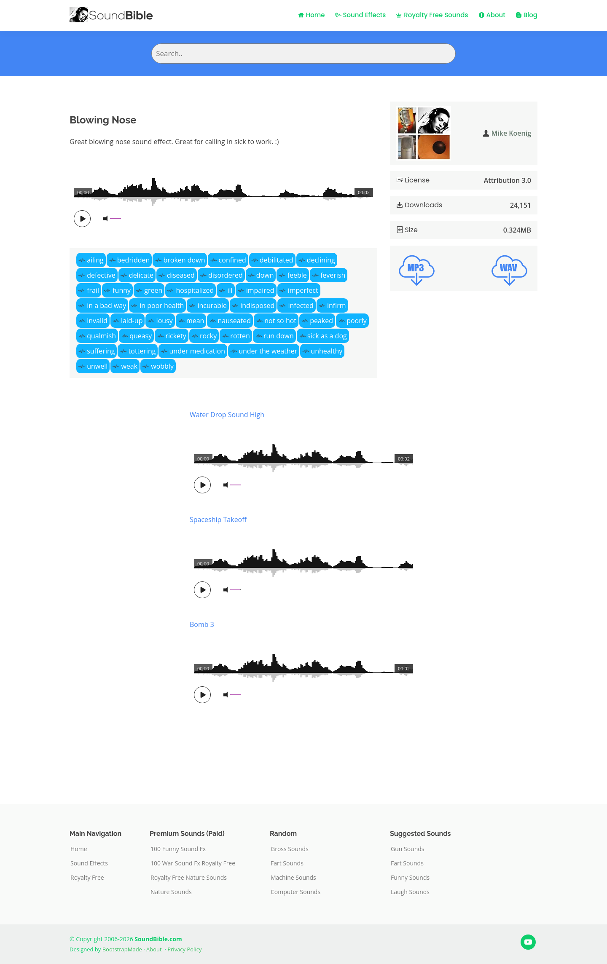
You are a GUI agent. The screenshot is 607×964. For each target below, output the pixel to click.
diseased (181, 275)
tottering (142, 351)
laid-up (132, 320)
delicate (141, 275)
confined (232, 260)
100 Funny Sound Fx (178, 849)
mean (195, 320)
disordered (225, 275)
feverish (332, 275)
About (491, 15)
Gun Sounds (407, 849)
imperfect (303, 290)
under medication (197, 351)
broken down (184, 260)
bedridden (133, 260)
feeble (297, 275)
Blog (526, 15)
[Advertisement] (123, 594)
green (153, 290)
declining (321, 260)
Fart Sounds (287, 863)
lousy (164, 320)
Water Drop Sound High (227, 414)
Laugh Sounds (410, 892)
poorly (356, 320)
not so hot (280, 320)
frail (93, 290)
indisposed (257, 305)
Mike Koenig (511, 133)
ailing (95, 260)
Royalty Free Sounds (432, 15)
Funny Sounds (410, 878)
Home (311, 15)
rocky (208, 335)
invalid (97, 320)
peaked (321, 320)
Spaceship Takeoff (218, 519)
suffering (101, 351)
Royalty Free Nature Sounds (188, 878)
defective (101, 275)
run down (278, 335)
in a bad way (106, 305)
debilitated (276, 260)
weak (129, 366)
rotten (240, 335)
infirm (336, 305)
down (265, 275)
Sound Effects (360, 15)
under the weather (268, 351)
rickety (175, 335)
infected (300, 305)
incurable (212, 305)
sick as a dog (327, 335)
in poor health (162, 305)
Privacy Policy (184, 949)
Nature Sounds (171, 892)
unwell (97, 366)
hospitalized (195, 290)
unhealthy (326, 351)
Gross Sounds (290, 849)
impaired (260, 290)
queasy (140, 335)
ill (229, 290)
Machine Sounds (293, 878)
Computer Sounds (295, 892)
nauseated (234, 320)
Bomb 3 (202, 624)
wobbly (162, 366)
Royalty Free (87, 878)
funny (122, 290)
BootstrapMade (122, 949)
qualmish (101, 335)
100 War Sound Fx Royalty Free (192, 863)
